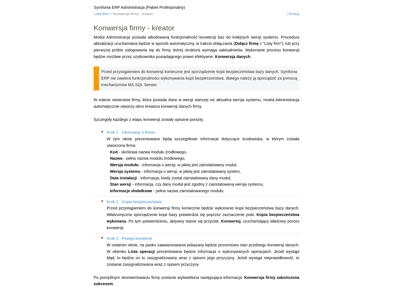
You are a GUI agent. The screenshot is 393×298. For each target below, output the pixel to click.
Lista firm (101, 14)
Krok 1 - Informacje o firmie (131, 132)
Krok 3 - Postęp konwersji (129, 238)
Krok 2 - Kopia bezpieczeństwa (134, 202)
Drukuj (293, 14)
